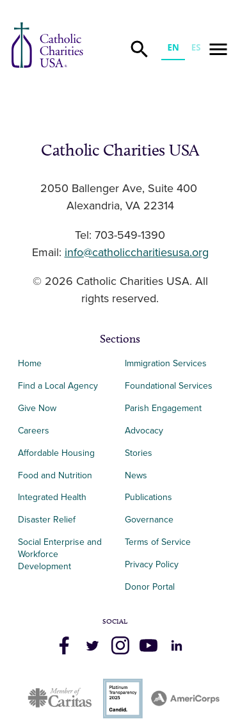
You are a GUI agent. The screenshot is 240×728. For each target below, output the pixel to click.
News (136, 475)
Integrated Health (52, 497)
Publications (148, 497)
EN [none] (173, 47)
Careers (33, 430)
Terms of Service (158, 542)
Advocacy (144, 430)
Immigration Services (166, 363)
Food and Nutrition (55, 475)
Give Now (37, 408)
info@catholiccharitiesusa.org (137, 253)
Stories (138, 453)
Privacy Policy (152, 564)
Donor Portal (150, 586)
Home (30, 363)
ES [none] (196, 47)
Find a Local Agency (58, 385)
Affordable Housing (56, 453)
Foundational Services (168, 385)
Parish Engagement (163, 408)
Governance (149, 519)
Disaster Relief (47, 519)
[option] (196, 49)
